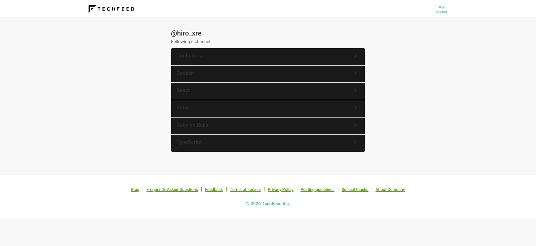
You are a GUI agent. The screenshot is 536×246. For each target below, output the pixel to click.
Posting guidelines (317, 189)
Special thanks (354, 189)
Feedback (214, 189)
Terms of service (245, 189)
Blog (135, 189)
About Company (390, 189)
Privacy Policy (280, 189)
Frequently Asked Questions (172, 189)
